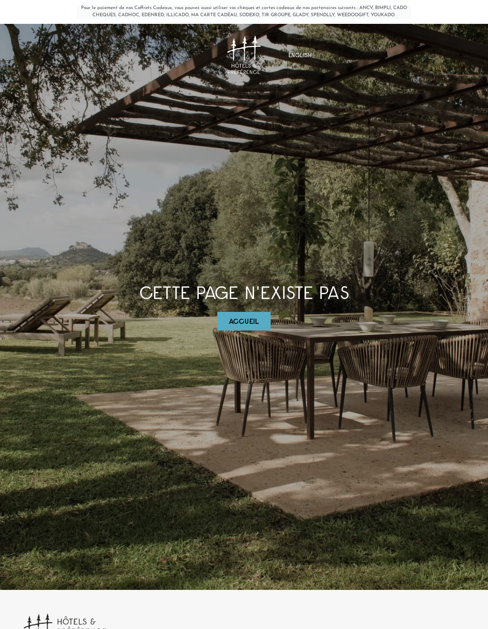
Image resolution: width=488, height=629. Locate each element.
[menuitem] (300, 66)
